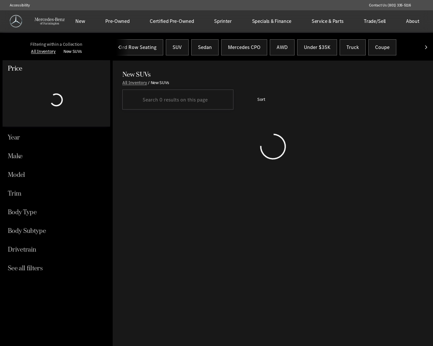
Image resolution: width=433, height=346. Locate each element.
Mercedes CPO (244, 47)
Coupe (382, 47)
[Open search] (418, 21)
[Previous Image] (120, 48)
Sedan (205, 47)
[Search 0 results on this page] (178, 100)
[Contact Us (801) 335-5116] (390, 5)
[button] (425, 5)
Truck (352, 47)
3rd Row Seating (137, 47)
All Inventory (134, 83)
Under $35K (317, 47)
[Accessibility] (17, 5)
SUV (177, 47)
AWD (282, 47)
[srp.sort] (257, 100)
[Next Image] (426, 48)
